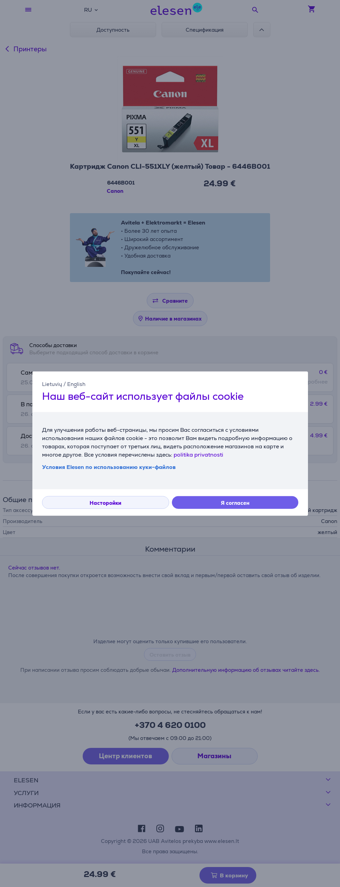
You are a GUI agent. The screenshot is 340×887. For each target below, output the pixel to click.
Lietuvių (52, 384)
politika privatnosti (198, 454)
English (76, 384)
